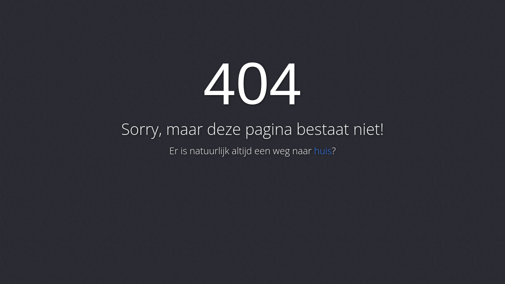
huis (323, 150)
